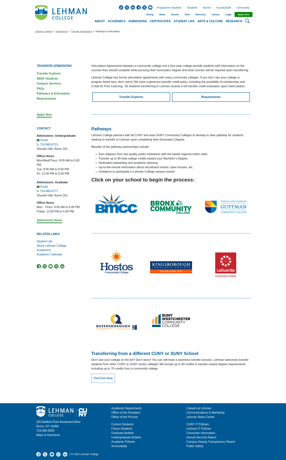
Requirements (46, 98)
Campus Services (49, 83)
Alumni (207, 8)
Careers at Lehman (198, 408)
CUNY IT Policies (197, 424)
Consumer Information (200, 433)
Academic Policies (123, 441)
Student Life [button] (184, 21)
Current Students (122, 424)
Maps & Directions (48, 435)
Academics (44, 250)
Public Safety (194, 446)
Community (243, 8)
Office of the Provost (124, 416)
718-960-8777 (49, 191)
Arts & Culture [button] (210, 21)
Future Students (121, 428)
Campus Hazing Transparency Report (210, 441)
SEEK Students (47, 78)
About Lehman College (51, 245)
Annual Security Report (201, 437)
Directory (200, 14)
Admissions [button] (137, 21)
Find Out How (103, 378)
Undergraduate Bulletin (126, 437)
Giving (149, 14)
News (162, 14)
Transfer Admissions (81, 31)
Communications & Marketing (205, 412)
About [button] (99, 21)
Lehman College (43, 31)
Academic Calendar (49, 254)
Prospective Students (168, 8)
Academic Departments (126, 408)
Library (215, 14)
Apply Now (243, 14)
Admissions (61, 31)
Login (228, 14)
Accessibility (119, 446)
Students (192, 8)
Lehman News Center (200, 416)
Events (175, 14)
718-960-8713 (49, 144)
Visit (187, 14)
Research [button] (234, 21)
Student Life (44, 241)
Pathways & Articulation (53, 93)
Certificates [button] (160, 21)
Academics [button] (116, 21)
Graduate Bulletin (122, 433)
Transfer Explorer (49, 73)
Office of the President (125, 412)
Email (44, 140)
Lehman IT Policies (198, 428)
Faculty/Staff (224, 8)
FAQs (40, 88)
